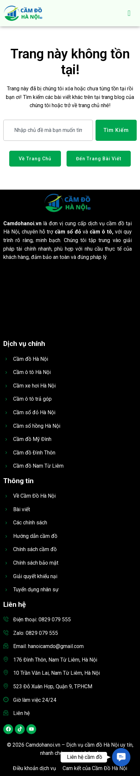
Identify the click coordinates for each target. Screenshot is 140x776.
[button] (121, 757)
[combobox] (48, 130)
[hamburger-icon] (129, 13)
